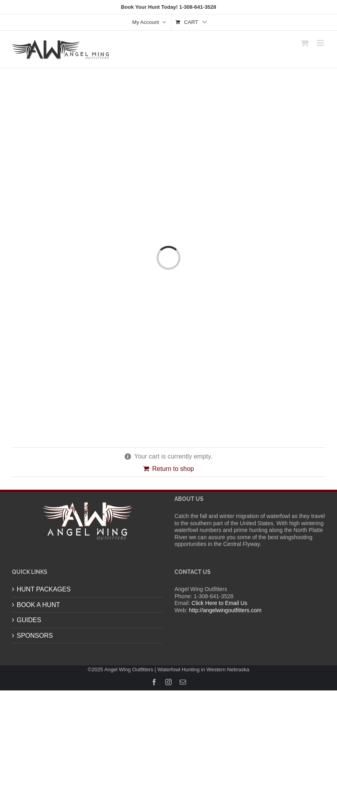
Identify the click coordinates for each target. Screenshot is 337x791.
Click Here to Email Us (219, 603)
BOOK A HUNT (38, 604)
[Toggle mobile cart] (305, 43)
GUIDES (29, 620)
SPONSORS (35, 635)
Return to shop (173, 468)
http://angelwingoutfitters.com (225, 610)
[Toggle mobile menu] (321, 43)
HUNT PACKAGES (44, 589)
